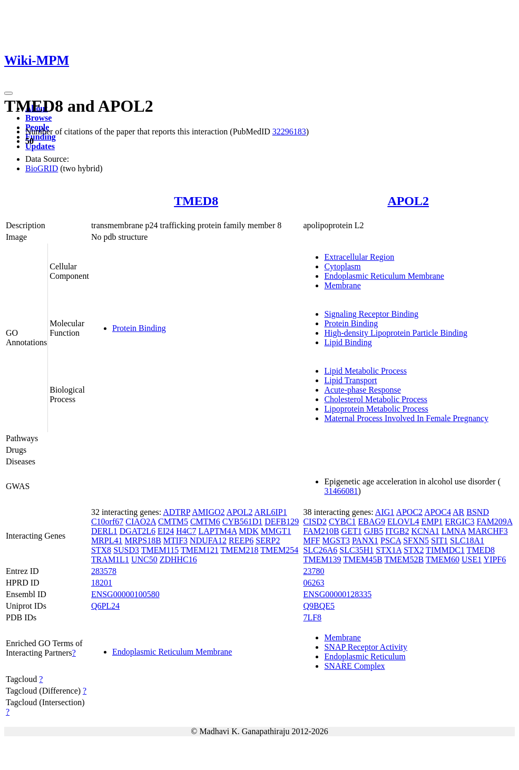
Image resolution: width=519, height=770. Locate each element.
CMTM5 (173, 521)
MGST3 (335, 540)
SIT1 (439, 540)
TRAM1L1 (110, 559)
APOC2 (409, 512)
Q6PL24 (105, 605)
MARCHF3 (488, 531)
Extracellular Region (359, 256)
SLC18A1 (467, 540)
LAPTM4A (217, 531)
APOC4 (437, 512)
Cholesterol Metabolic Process (375, 399)
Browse (38, 117)
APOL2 (408, 201)
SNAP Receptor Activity (365, 646)
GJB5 (373, 531)
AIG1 (384, 512)
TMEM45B (363, 559)
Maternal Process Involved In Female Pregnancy (406, 418)
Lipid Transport (350, 380)
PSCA (390, 540)
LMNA (454, 531)
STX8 (101, 549)
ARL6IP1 (270, 512)
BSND (477, 512)
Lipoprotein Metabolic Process (376, 408)
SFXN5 (416, 540)
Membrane (342, 285)
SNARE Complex (354, 665)
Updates (40, 146)
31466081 (341, 490)
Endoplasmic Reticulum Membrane (384, 275)
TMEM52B (404, 559)
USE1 (472, 559)
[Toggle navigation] (8, 93)
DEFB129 (282, 521)
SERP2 (268, 540)
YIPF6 (495, 559)
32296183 (289, 131)
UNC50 (144, 559)
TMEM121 (200, 549)
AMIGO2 (208, 512)
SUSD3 (126, 549)
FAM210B (321, 531)
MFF (311, 540)
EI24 (166, 531)
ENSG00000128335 (337, 594)
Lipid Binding (347, 342)
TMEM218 (240, 549)
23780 (313, 571)
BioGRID (41, 168)
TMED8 (196, 201)
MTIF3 (175, 540)
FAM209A (494, 521)
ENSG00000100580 (125, 594)
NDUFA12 (208, 540)
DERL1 (104, 531)
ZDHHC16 (178, 559)
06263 (313, 582)
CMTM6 (205, 521)
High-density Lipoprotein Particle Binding (395, 332)
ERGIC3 (459, 521)
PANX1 (365, 540)
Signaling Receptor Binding (371, 313)
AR (458, 512)
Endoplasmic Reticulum (364, 656)
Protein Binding (139, 328)
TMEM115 (160, 549)
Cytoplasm (342, 266)
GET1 (351, 531)
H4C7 (186, 531)
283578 (103, 571)
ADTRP (176, 512)
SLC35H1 (356, 549)
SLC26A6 (320, 549)
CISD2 (314, 521)
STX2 (414, 549)
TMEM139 (322, 559)
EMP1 (432, 521)
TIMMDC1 (445, 549)
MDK (248, 531)
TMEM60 (442, 559)
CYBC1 (342, 521)
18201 (101, 582)
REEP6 (241, 540)
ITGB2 (397, 531)
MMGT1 (276, 531)
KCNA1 (425, 531)
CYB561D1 (242, 521)
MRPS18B (142, 540)
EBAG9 (371, 521)
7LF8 (312, 617)
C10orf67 (107, 521)
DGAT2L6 (137, 531)
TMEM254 (279, 549)
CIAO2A (140, 521)
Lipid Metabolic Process (365, 370)
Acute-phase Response (362, 389)
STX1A (389, 549)
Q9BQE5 (319, 605)
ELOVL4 (403, 521)
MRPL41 (107, 540)
